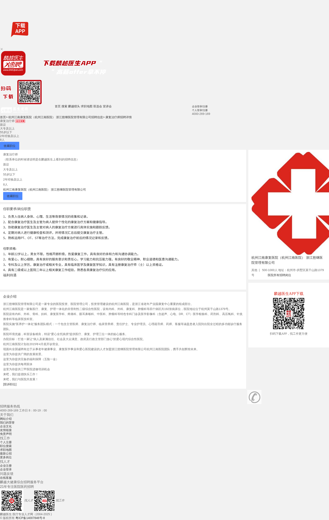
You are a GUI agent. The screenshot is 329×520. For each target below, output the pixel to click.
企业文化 (6, 426)
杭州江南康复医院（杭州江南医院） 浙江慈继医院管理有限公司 (44, 189)
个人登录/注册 (200, 110)
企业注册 (6, 465)
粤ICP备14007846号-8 (30, 518)
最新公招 (6, 453)
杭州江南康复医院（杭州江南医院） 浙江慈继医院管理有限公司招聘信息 (56, 117)
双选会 (97, 106)
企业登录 (6, 469)
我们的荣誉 (7, 422)
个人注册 (6, 442)
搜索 (64, 106)
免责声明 (6, 433)
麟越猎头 (74, 106)
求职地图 (86, 106)
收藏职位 (9, 145)
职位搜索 (6, 446)
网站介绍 (6, 418)
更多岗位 (6, 457)
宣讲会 (107, 106)
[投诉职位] (10, 384)
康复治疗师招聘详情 (118, 117)
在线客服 (6, 477)
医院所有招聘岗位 (279, 275)
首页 (58, 106)
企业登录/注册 (200, 106)
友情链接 (6, 430)
